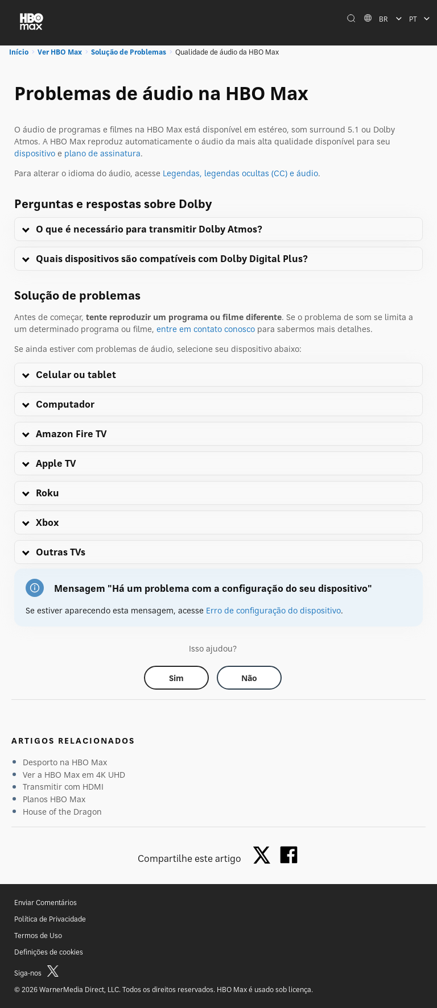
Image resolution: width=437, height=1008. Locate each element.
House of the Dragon (62, 811)
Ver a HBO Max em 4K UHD (74, 774)
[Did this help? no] (249, 678)
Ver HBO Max (60, 52)
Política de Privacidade (50, 919)
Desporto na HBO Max (65, 762)
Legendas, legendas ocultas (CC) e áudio (240, 173)
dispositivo (34, 153)
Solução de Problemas (128, 52)
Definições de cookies (48, 952)
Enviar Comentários (45, 902)
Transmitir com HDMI (63, 786)
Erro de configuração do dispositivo (273, 610)
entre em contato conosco (205, 328)
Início (18, 52)
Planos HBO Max (54, 799)
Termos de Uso (38, 935)
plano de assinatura (102, 153)
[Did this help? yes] (176, 678)
